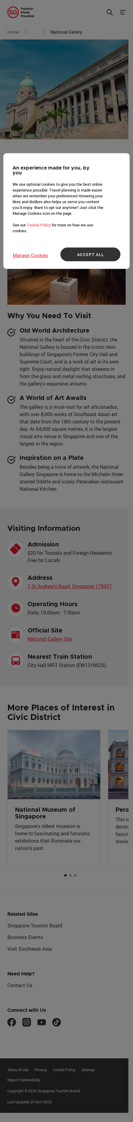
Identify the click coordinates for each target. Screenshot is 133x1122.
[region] (66, 211)
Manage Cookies (30, 255)
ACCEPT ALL (90, 254)
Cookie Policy (39, 225)
